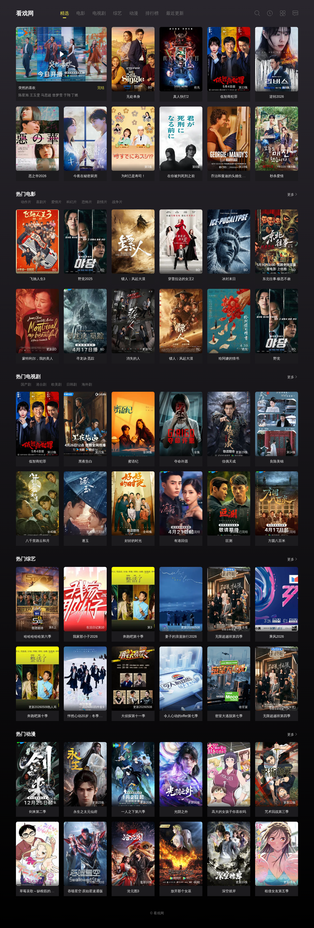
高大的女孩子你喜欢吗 (229, 812)
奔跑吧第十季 (133, 636)
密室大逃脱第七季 (229, 716)
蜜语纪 (133, 461)
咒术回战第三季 (277, 812)
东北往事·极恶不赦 (276, 279)
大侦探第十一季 (133, 716)
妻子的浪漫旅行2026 (181, 636)
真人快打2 (181, 96)
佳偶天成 (229, 461)
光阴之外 (181, 812)
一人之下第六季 (133, 812)
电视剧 (99, 13)
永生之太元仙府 (85, 812)
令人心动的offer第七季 (181, 716)
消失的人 (133, 358)
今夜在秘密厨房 (85, 176)
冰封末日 (229, 279)
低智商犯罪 (228, 96)
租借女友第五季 (277, 891)
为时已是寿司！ (133, 176)
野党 (276, 358)
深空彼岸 (229, 891)
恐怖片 (87, 202)
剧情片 (102, 202)
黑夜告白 (85, 461)
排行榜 (152, 13)
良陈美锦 (277, 461)
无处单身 (133, 96)
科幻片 (71, 202)
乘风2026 (276, 636)
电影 (80, 13)
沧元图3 (133, 891)
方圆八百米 (276, 541)
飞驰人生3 (37, 279)
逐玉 (85, 541)
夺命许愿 (181, 461)
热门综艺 (26, 559)
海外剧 (87, 384)
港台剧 (41, 384)
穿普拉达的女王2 (181, 279)
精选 (64, 13)
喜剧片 (41, 202)
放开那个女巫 (181, 891)
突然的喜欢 (27, 88)
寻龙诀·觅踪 (85, 358)
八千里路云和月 (38, 541)
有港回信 (181, 541)
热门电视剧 (28, 376)
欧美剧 (56, 384)
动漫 (133, 13)
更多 (292, 194)
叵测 (228, 541)
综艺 (117, 13)
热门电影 (26, 194)
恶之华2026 (37, 176)
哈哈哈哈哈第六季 (37, 636)
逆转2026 (276, 96)
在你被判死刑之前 (181, 176)
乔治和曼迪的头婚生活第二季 (233, 176)
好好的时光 (133, 541)
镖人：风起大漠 (133, 279)
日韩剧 (71, 384)
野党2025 (85, 279)
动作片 (26, 202)
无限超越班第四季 (229, 636)
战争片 (117, 202)
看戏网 (25, 13)
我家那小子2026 (85, 636)
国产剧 (26, 384)
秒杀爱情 (277, 176)
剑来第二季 (37, 812)
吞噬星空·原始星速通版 (85, 891)
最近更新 (175, 13)
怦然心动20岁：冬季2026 (86, 716)
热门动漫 (26, 734)
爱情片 (56, 202)
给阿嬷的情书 (229, 358)
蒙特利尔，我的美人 (37, 358)
